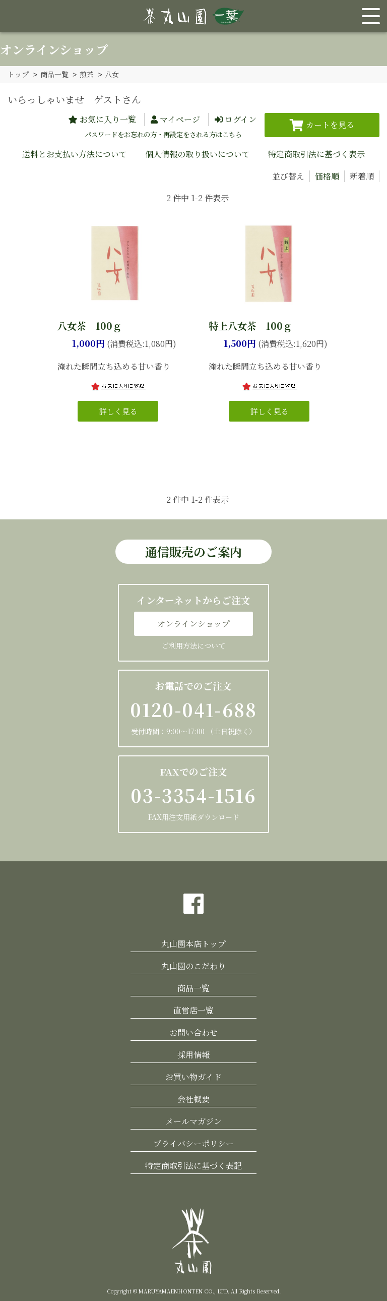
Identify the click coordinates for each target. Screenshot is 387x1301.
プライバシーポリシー (193, 1143)
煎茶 (87, 74)
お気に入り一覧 (108, 119)
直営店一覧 (193, 1010)
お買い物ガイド (193, 1076)
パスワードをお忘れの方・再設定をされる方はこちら (163, 134)
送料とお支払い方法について (74, 153)
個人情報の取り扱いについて (197, 153)
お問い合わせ (193, 1032)
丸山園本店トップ (193, 943)
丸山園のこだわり (193, 965)
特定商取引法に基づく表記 (193, 1165)
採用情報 (193, 1054)
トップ (18, 74)
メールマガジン (193, 1121)
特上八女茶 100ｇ (250, 325)
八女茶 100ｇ (89, 325)
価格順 (327, 176)
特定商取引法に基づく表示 (316, 153)
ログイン (240, 119)
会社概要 (193, 1098)
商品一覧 (54, 74)
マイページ (180, 119)
